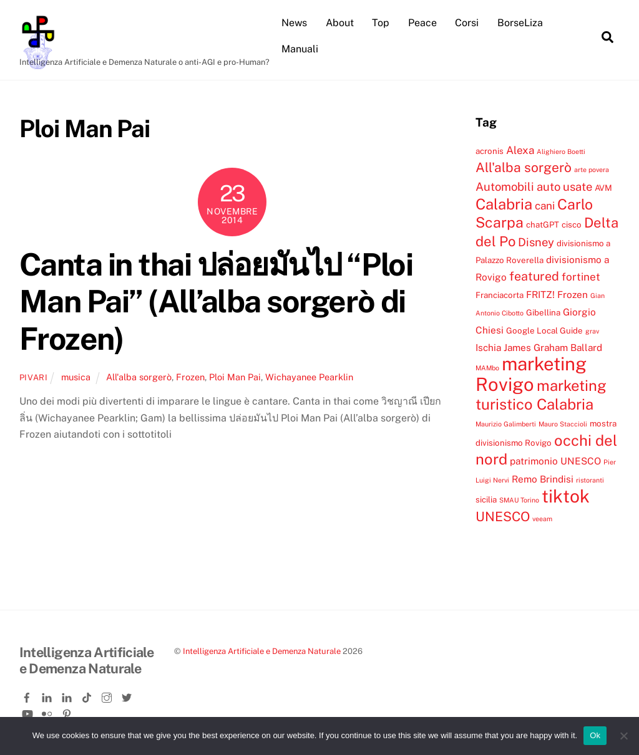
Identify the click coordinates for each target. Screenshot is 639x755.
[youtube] (28, 711)
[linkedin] (48, 695)
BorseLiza (520, 23)
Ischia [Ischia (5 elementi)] (488, 347)
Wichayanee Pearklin (309, 377)
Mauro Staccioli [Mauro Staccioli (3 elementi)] (563, 424)
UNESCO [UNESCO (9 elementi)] (503, 516)
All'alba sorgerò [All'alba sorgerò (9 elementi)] (524, 167)
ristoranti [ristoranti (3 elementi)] (590, 480)
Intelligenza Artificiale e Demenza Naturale (262, 651)
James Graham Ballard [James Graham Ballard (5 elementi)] (553, 347)
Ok (595, 735)
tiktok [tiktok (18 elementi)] (566, 496)
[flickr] (48, 711)
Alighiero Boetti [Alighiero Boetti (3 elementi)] (561, 151)
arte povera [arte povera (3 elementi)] (591, 169)
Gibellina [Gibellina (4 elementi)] (543, 312)
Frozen (190, 377)
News (294, 23)
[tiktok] (88, 695)
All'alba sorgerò (139, 377)
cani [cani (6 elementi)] (545, 206)
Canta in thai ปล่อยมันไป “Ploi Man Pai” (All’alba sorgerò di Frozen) (215, 301)
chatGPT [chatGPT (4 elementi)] (542, 224)
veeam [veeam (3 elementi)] (542, 518)
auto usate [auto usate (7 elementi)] (564, 186)
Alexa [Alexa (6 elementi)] (520, 150)
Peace (422, 23)
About (340, 23)
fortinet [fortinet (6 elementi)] (581, 277)
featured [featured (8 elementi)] (534, 276)
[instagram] (108, 695)
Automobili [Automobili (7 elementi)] (505, 186)
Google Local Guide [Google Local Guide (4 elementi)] (544, 330)
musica (75, 377)
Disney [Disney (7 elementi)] (536, 242)
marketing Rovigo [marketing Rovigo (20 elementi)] (531, 374)
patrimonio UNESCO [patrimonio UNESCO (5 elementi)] (555, 460)
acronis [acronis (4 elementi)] (490, 151)
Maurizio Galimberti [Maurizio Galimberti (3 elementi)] (506, 424)
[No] (623, 735)
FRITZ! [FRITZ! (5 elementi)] (540, 294)
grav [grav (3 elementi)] (592, 331)
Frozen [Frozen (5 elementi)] (572, 294)
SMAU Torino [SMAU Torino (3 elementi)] (519, 500)
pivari (33, 377)
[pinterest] (68, 711)
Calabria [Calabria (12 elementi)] (504, 204)
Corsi (467, 23)
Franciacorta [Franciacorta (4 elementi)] (500, 295)
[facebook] (28, 695)
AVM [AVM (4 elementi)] (603, 188)
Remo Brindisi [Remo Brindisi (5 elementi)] (542, 478)
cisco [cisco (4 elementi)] (572, 224)
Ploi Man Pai (235, 377)
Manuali (299, 49)
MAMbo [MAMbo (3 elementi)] (487, 368)
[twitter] (128, 695)
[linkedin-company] (68, 695)
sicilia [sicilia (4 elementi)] (486, 499)
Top (380, 23)
